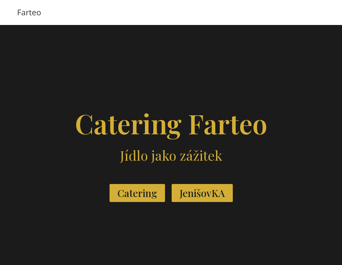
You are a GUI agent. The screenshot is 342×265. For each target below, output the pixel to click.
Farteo (29, 12)
